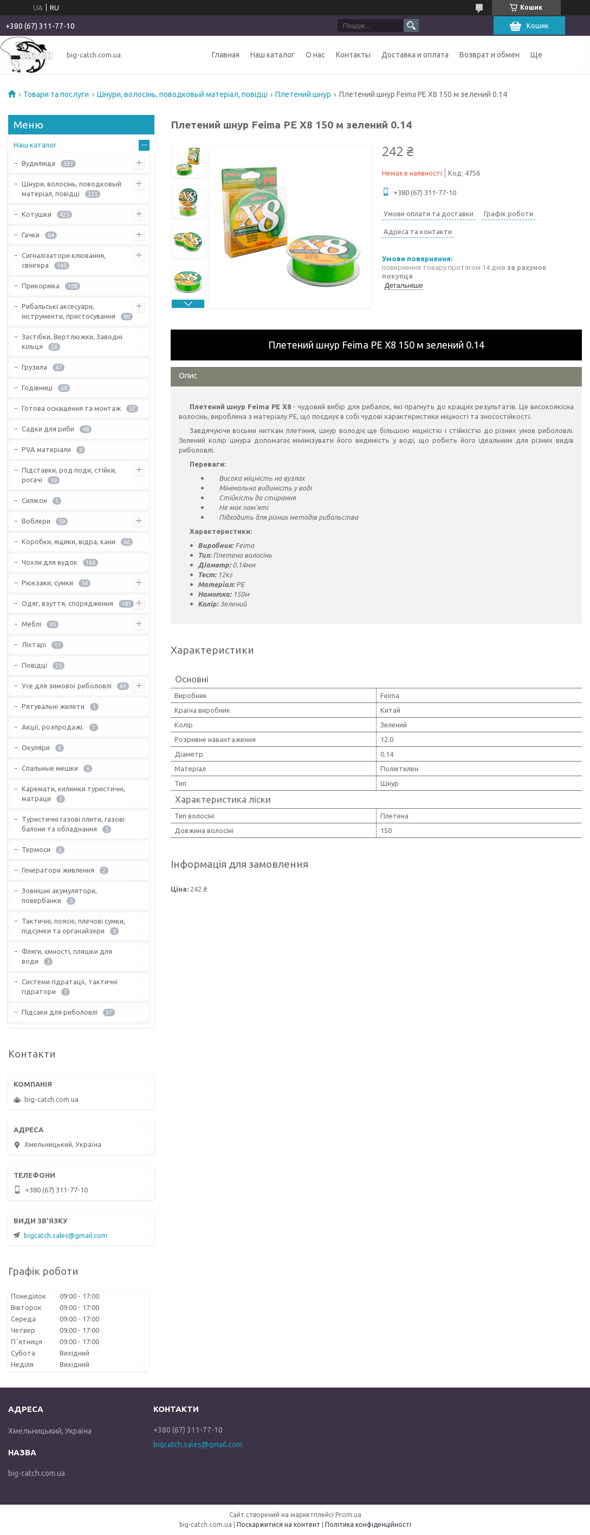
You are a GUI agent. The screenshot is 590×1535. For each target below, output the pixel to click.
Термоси (36, 849)
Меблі (31, 624)
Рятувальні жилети (53, 706)
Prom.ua (348, 1514)
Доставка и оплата (415, 54)
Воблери (36, 521)
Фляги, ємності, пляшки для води (67, 956)
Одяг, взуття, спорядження (67, 603)
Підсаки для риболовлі (60, 1012)
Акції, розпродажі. (53, 727)
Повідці (34, 665)
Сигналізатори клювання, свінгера (64, 260)
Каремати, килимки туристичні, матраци (73, 793)
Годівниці (37, 387)
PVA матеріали (46, 449)
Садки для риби (48, 429)
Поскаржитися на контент (278, 1524)
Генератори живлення (58, 870)
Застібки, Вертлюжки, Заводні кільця (72, 341)
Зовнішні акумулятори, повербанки (59, 895)
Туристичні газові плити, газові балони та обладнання (73, 824)
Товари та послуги (56, 94)
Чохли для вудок (49, 562)
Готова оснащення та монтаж (71, 408)
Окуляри (36, 747)
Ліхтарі (34, 644)
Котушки (36, 214)
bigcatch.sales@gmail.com (65, 1235)
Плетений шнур (303, 94)
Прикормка (41, 285)
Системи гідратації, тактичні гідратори (70, 986)
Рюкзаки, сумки (47, 582)
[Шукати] (411, 25)
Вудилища (38, 163)
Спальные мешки (50, 768)
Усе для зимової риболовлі (67, 685)
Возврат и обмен (489, 54)
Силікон (34, 500)
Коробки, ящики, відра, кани (68, 541)
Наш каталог (272, 54)
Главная (225, 54)
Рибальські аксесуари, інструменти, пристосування (68, 311)
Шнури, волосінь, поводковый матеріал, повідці (182, 94)
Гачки (31, 234)
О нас (315, 54)
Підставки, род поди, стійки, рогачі (69, 474)
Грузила (34, 367)
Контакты (353, 54)
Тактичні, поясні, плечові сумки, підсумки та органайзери (73, 925)
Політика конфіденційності (368, 1524)
